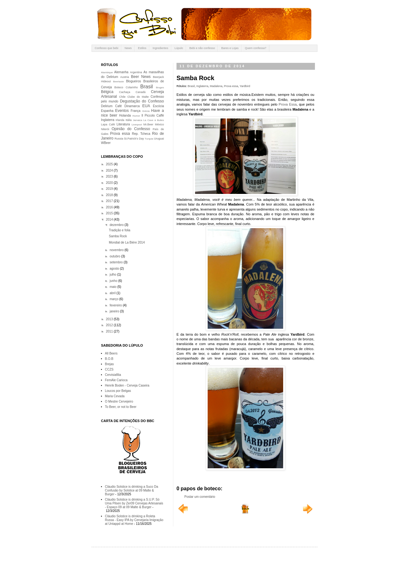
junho (113, 281)
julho (113, 274)
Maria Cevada (115, 396)
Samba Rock (118, 236)
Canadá (141, 92)
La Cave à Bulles (153, 120)
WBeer (106, 143)
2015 (110, 213)
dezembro (116, 225)
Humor (136, 115)
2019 (110, 188)
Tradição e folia (119, 230)
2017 (110, 201)
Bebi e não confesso (202, 48)
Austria (124, 77)
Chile (122, 96)
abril (112, 293)
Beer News (141, 76)
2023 (110, 176)
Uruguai (159, 138)
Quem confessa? (255, 48)
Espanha (107, 111)
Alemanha (121, 72)
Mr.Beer (148, 124)
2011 (110, 331)
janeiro (114, 311)
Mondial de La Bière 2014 (127, 242)
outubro (115, 256)
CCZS (109, 369)
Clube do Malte (138, 96)
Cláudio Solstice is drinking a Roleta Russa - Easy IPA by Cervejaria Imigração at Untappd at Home (134, 519)
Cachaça (124, 92)
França (135, 111)
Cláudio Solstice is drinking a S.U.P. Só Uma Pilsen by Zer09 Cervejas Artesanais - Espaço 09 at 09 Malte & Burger (134, 503)
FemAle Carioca (116, 380)
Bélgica (107, 92)
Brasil (191, 86)
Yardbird (245, 86)
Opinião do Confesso (131, 129)
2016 (110, 207)
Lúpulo (179, 48)
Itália (129, 120)
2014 (110, 219)
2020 (110, 182)
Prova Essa (288, 104)
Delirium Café (111, 106)
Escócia (158, 106)
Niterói (105, 129)
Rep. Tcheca (141, 133)
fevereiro (116, 305)
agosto (114, 268)
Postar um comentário (199, 496)
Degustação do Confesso (142, 101)
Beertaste (118, 81)
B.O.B (109, 358)
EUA (146, 106)
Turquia (149, 138)
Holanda (125, 115)
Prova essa (231, 86)
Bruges (160, 87)
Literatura (123, 124)
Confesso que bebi (106, 48)
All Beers (111, 353)
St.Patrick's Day (134, 138)
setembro (116, 262)
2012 (110, 325)
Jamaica (137, 120)
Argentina (136, 72)
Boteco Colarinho (126, 87)
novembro (116, 250)
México (159, 124)
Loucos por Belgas (118, 391)
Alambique (107, 72)
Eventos (122, 110)
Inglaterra (202, 86)
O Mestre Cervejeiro (119, 401)
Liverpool (137, 124)
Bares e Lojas (229, 48)
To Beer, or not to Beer (121, 407)
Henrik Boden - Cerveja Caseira (127, 385)
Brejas (109, 364)
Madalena (216, 86)
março (114, 299)
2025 (110, 164)
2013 (110, 319)
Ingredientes (160, 48)
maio (113, 286)
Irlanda (120, 120)
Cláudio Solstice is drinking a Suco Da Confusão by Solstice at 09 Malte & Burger (131, 490)
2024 (110, 170)
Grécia (146, 111)
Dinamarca (132, 106)
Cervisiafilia (113, 374)
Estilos (142, 48)
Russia (119, 138)
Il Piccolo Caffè (153, 115)
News (128, 48)
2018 (110, 195)
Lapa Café (108, 124)
